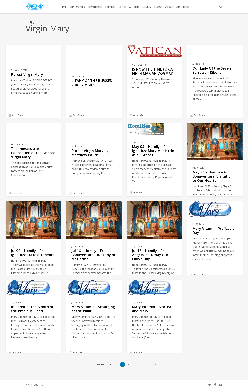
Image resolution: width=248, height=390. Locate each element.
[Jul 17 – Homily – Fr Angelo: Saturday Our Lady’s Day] (154, 260)
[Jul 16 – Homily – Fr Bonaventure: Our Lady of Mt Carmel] (94, 260)
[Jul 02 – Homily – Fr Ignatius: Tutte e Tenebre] (33, 260)
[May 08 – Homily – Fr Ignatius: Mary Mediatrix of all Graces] (154, 169)
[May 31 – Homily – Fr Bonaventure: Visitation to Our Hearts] (215, 182)
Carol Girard (16, 115)
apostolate (136, 115)
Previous (101, 364)
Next (154, 364)
